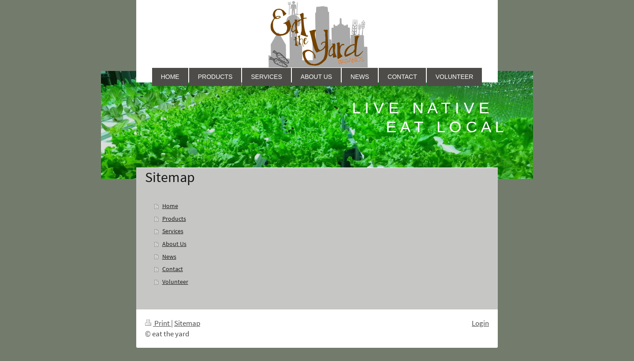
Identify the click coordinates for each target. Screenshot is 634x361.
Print (158, 323)
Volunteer (175, 282)
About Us (174, 244)
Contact (172, 269)
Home (170, 206)
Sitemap (187, 323)
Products (174, 219)
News (169, 257)
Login (480, 323)
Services (172, 231)
